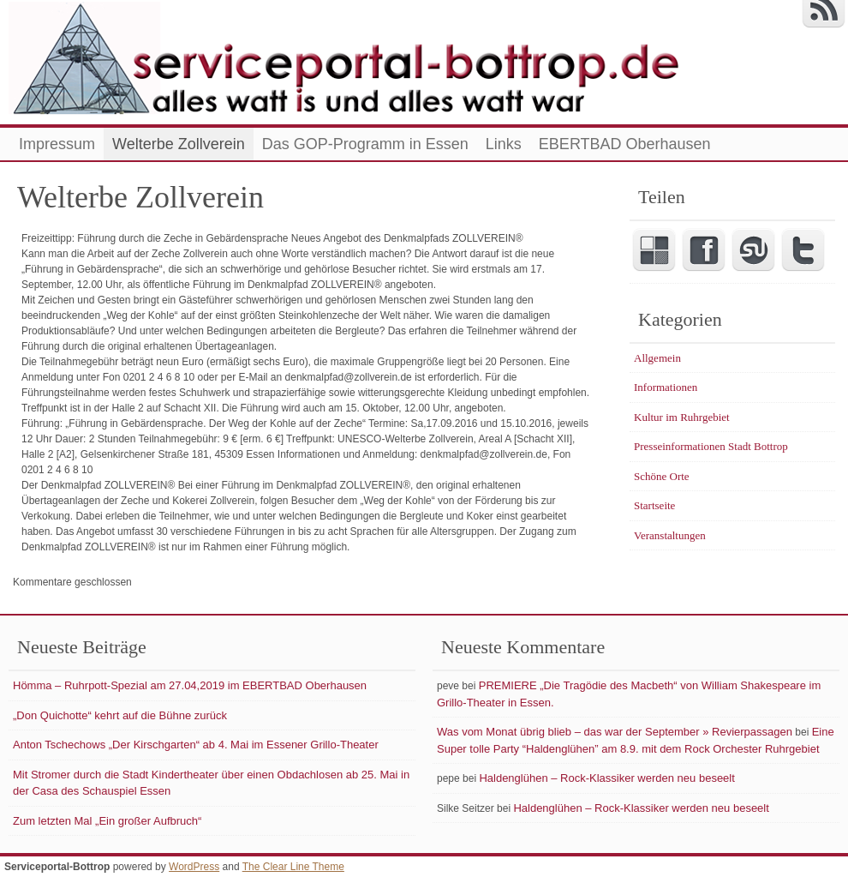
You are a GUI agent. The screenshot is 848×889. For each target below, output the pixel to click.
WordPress (194, 867)
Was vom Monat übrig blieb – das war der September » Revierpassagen (614, 731)
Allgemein (657, 357)
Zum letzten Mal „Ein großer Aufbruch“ (107, 820)
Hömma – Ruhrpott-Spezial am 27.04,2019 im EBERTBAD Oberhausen (190, 685)
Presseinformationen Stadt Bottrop (711, 446)
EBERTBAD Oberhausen (625, 144)
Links (504, 144)
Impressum (57, 144)
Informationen (665, 387)
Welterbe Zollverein (178, 144)
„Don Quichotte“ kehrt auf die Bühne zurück (120, 715)
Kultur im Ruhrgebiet (682, 417)
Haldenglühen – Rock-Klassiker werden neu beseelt (606, 778)
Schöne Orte (662, 476)
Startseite (654, 505)
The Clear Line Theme (293, 867)
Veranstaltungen (670, 535)
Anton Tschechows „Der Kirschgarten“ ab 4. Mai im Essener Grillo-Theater (196, 744)
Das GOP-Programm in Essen (365, 144)
